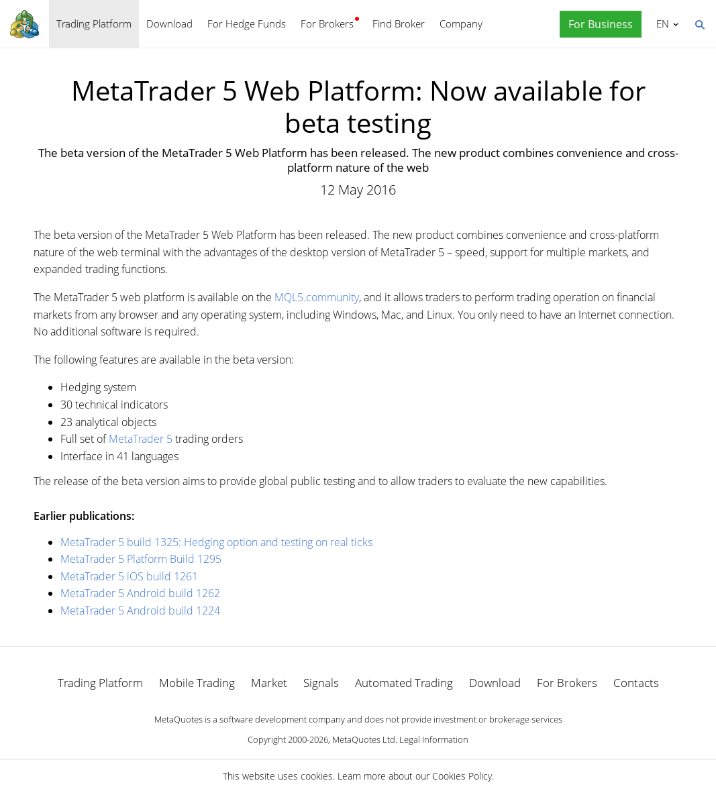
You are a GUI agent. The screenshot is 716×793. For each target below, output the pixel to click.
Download (169, 23)
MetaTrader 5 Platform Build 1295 (140, 558)
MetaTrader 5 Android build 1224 (140, 610)
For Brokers (327, 23)
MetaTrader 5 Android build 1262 (140, 593)
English (661, 23)
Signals (321, 682)
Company (461, 23)
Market (269, 682)
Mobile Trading (197, 682)
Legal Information (433, 739)
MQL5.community (316, 297)
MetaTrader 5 (140, 438)
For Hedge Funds (246, 23)
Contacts (636, 682)
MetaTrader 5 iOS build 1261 (129, 576)
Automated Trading (404, 682)
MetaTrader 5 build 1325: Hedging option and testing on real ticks (216, 542)
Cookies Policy (462, 776)
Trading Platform (94, 23)
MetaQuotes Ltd (363, 739)
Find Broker (398, 23)
